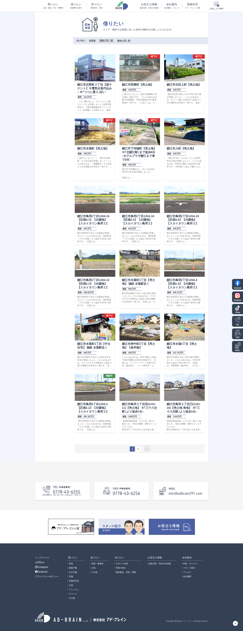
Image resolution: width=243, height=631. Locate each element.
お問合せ (40, 562)
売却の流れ (121, 568)
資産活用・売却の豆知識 (159, 563)
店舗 (71, 576)
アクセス (187, 572)
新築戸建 (73, 568)
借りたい (76, 6)
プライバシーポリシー (47, 576)
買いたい (53, 6)
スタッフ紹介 (189, 568)
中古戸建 (73, 572)
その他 (72, 598)
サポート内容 (122, 563)
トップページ (42, 557)
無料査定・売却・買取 (126, 572)
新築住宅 (192, 6)
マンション (74, 589)
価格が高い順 (123, 41)
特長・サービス (190, 563)
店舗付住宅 (74, 581)
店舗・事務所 (97, 563)
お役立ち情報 (149, 6)
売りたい (96, 6)
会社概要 (187, 576)
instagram (41, 567)
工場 (71, 585)
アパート (73, 594)
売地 (71, 563)
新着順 (92, 41)
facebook (41, 571)
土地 (93, 568)
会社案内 (171, 6)
